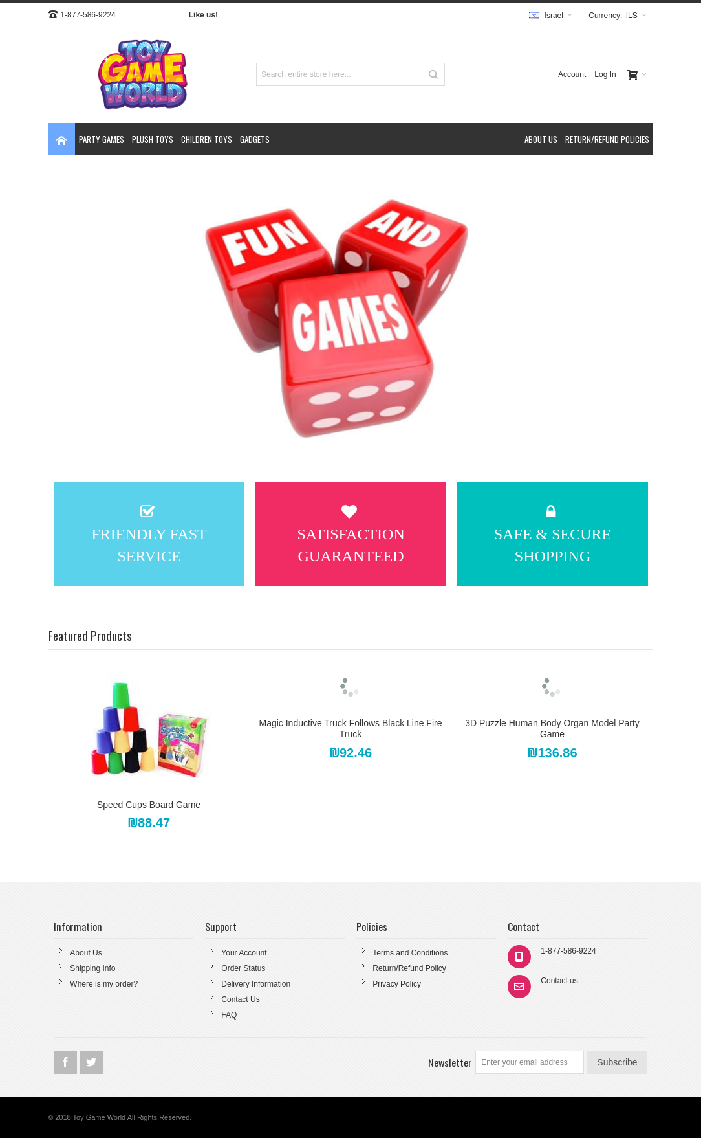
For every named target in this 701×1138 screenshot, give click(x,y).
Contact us (559, 980)
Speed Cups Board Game (148, 804)
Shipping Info (92, 968)
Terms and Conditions (410, 952)
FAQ (229, 1015)
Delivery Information (255, 983)
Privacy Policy (396, 983)
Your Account (243, 952)
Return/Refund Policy (409, 968)
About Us (86, 952)
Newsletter (450, 1062)
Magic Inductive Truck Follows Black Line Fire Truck (350, 728)
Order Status (243, 968)
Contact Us (240, 999)
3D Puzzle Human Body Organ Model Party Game (552, 728)
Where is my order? (104, 983)
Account (572, 74)
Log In (605, 74)
